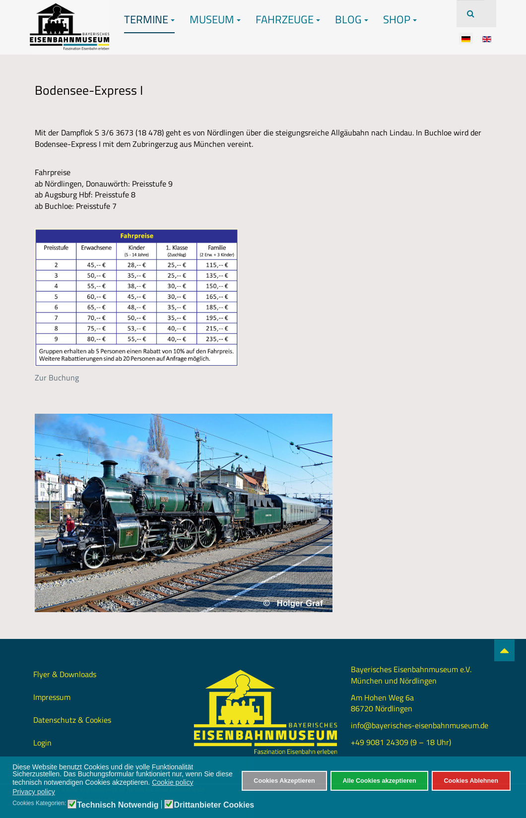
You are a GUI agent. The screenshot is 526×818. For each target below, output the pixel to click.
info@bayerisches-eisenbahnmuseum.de (419, 725)
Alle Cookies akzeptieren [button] (379, 780)
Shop (400, 19)
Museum (215, 19)
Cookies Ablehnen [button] (471, 780)
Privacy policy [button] (33, 792)
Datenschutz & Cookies (72, 719)
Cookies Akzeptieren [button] (284, 780)
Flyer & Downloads (64, 674)
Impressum (51, 697)
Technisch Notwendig (117, 805)
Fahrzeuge (288, 19)
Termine (149, 19)
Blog (351, 19)
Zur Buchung (57, 377)
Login (42, 742)
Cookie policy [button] (172, 782)
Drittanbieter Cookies (214, 805)
